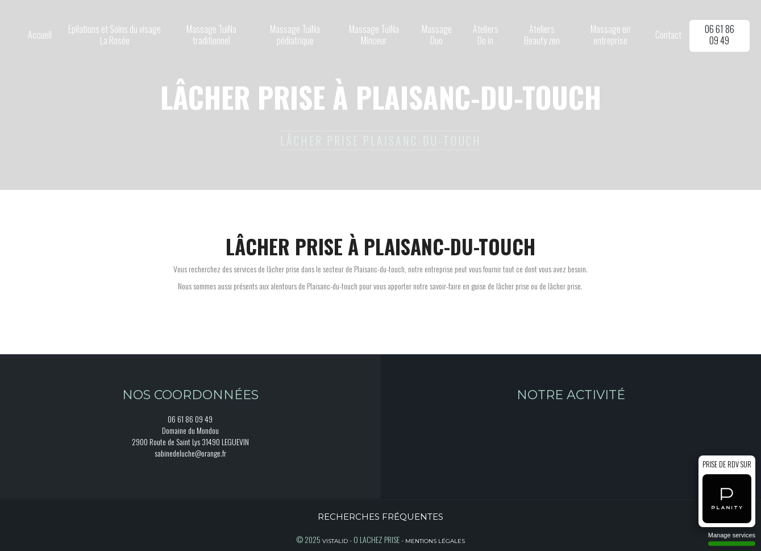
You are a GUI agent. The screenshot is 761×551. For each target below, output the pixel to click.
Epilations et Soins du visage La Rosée (114, 34)
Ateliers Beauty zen (542, 34)
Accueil (40, 35)
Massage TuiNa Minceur (374, 34)
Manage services (731, 539)
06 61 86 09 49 (719, 34)
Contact (668, 35)
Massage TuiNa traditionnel (211, 34)
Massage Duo (437, 34)
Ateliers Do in (485, 34)
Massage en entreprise (610, 34)
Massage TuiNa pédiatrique (295, 34)
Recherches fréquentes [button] (380, 516)
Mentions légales (435, 541)
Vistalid (335, 541)
